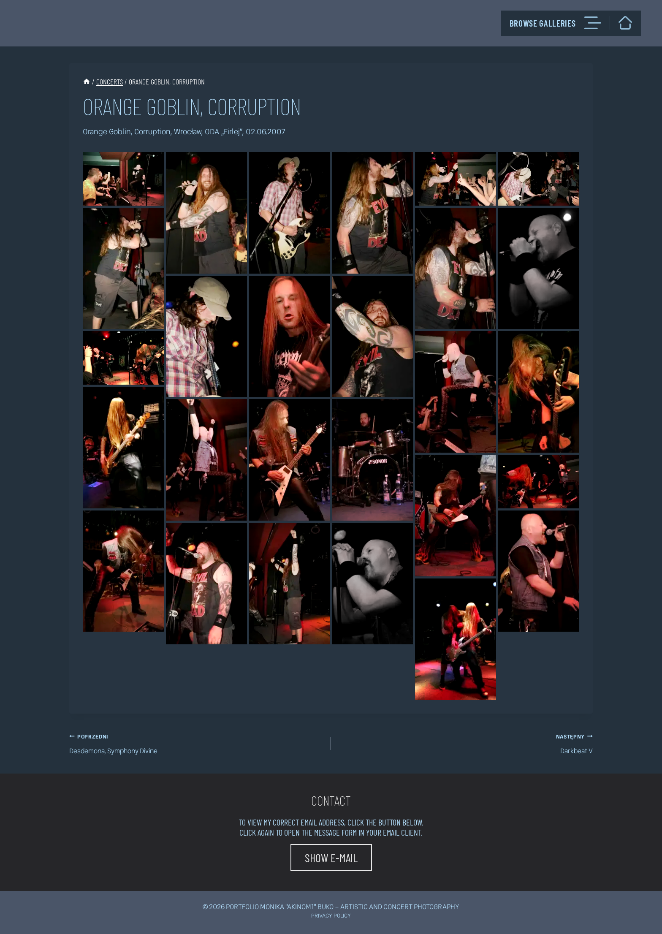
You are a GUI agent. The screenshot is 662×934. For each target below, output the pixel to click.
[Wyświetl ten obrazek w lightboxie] (123, 179)
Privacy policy (331, 916)
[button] (331, 857)
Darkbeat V (465, 743)
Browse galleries (555, 22)
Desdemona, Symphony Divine (196, 743)
